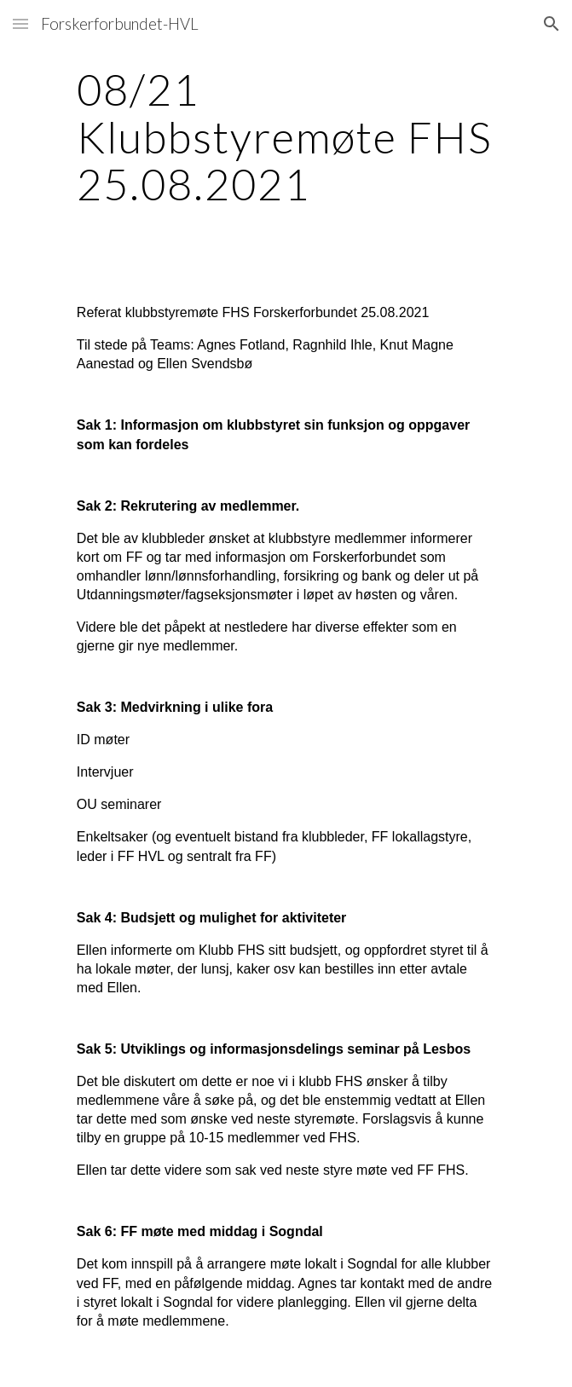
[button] (20, 23)
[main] (286, 137)
